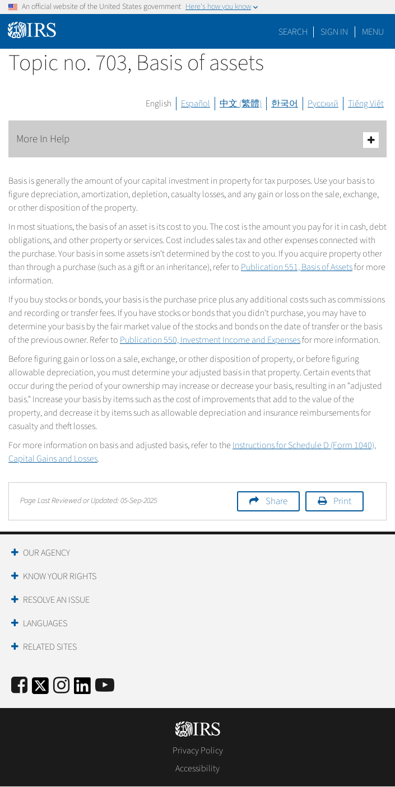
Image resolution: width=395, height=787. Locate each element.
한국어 (284, 103)
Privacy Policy (198, 750)
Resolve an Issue (56, 600)
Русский (323, 103)
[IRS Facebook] (19, 686)
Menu (373, 32)
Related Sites (50, 647)
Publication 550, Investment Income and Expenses (210, 340)
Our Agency (46, 553)
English (158, 103)
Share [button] (276, 501)
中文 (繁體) (241, 103)
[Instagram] (61, 686)
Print (342, 501)
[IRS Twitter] (40, 689)
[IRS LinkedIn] (82, 689)
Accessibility (197, 768)
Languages (45, 623)
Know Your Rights (59, 576)
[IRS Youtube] (104, 686)
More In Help (197, 140)
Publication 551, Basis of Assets (296, 267)
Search (293, 32)
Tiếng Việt (366, 103)
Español (195, 103)
